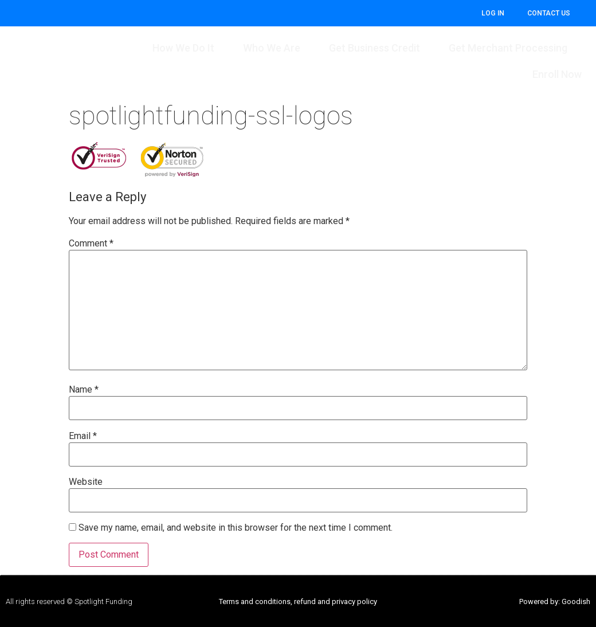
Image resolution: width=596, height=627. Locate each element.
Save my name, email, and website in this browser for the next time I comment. (236, 527)
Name (84, 389)
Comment (91, 243)
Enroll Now (557, 74)
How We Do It (183, 48)
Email (83, 436)
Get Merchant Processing (508, 48)
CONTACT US (548, 13)
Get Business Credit (374, 48)
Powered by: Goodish (554, 601)
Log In (492, 13)
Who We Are (271, 48)
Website (86, 482)
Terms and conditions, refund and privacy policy (298, 601)
